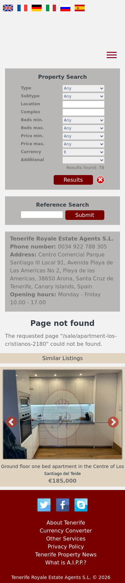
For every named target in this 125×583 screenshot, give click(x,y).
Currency (31, 151)
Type (26, 88)
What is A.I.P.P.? (66, 562)
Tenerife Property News (66, 554)
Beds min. (32, 120)
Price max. (33, 144)
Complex (30, 112)
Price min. (32, 136)
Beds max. (32, 128)
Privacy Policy (66, 546)
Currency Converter (66, 531)
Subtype (30, 96)
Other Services (66, 538)
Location (30, 104)
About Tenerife (66, 523)
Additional (32, 159)
